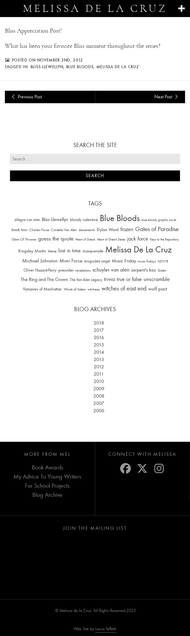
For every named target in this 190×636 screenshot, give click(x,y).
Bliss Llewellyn (46, 66)
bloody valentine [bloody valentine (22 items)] (84, 219)
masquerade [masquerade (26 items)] (93, 251)
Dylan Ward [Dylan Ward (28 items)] (108, 229)
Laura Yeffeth (106, 629)
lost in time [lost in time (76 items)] (69, 251)
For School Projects (47, 485)
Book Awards (47, 467)
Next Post (167, 97)
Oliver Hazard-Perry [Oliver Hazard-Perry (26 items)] (39, 270)
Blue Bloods (80, 66)
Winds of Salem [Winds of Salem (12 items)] (75, 289)
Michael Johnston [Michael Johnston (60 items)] (40, 261)
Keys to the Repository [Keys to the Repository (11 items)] (164, 239)
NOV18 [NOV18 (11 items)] (163, 261)
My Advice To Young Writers (47, 476)
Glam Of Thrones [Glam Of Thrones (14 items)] (24, 239)
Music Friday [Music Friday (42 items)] (124, 261)
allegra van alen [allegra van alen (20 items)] (27, 219)
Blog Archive (47, 494)
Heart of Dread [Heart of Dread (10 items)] (85, 239)
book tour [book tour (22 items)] (19, 229)
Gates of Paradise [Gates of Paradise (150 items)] (157, 229)
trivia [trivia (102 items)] (109, 279)
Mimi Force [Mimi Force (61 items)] (70, 261)
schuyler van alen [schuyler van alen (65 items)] (110, 270)
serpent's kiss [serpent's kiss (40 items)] (143, 270)
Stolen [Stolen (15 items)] (162, 270)
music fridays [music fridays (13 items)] (147, 261)
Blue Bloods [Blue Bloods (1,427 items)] (120, 218)
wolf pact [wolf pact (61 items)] (157, 289)
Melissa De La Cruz (117, 66)
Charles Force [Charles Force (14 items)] (39, 230)
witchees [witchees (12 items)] (94, 289)
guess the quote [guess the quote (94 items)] (55, 238)
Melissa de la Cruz (95, 8)
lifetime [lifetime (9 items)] (52, 251)
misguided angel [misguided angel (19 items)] (97, 261)
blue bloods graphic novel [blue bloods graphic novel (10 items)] (159, 220)
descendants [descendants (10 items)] (87, 230)
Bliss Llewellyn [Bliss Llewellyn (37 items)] (55, 219)
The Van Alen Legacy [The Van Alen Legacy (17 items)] (86, 279)
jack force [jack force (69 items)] (137, 239)
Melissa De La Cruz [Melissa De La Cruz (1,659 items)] (138, 249)
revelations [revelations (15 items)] (83, 270)
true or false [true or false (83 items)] (129, 279)
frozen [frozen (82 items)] (126, 229)
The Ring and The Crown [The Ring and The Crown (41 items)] (44, 279)
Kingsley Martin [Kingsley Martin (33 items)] (32, 251)
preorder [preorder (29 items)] (65, 270)
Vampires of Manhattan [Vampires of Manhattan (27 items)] (42, 289)
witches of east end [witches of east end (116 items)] (124, 288)
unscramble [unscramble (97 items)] (157, 279)
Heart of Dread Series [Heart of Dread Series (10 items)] (111, 239)
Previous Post (26, 97)
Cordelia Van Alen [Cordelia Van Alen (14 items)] (64, 230)
